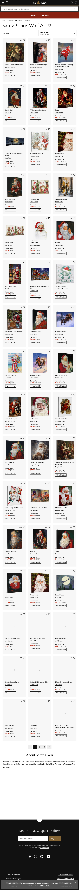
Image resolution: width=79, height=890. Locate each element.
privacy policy (44, 847)
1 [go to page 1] (34, 747)
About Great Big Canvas (65, 878)
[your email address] (33, 838)
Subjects (11, 21)
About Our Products (65, 874)
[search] (72, 2)
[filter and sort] (57, 33)
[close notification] (75, 883)
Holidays (19, 21)
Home (4, 21)
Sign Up (54, 838)
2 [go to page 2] (39, 747)
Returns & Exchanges (13, 879)
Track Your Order (13, 875)
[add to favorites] (49, 25)
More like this (10, 75)
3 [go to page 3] (44, 747)
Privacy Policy (45, 885)
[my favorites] (7, 3)
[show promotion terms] (39, 15)
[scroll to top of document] (39, 822)
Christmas (27, 21)
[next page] (49, 747)
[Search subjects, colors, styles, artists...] (39, 9)
